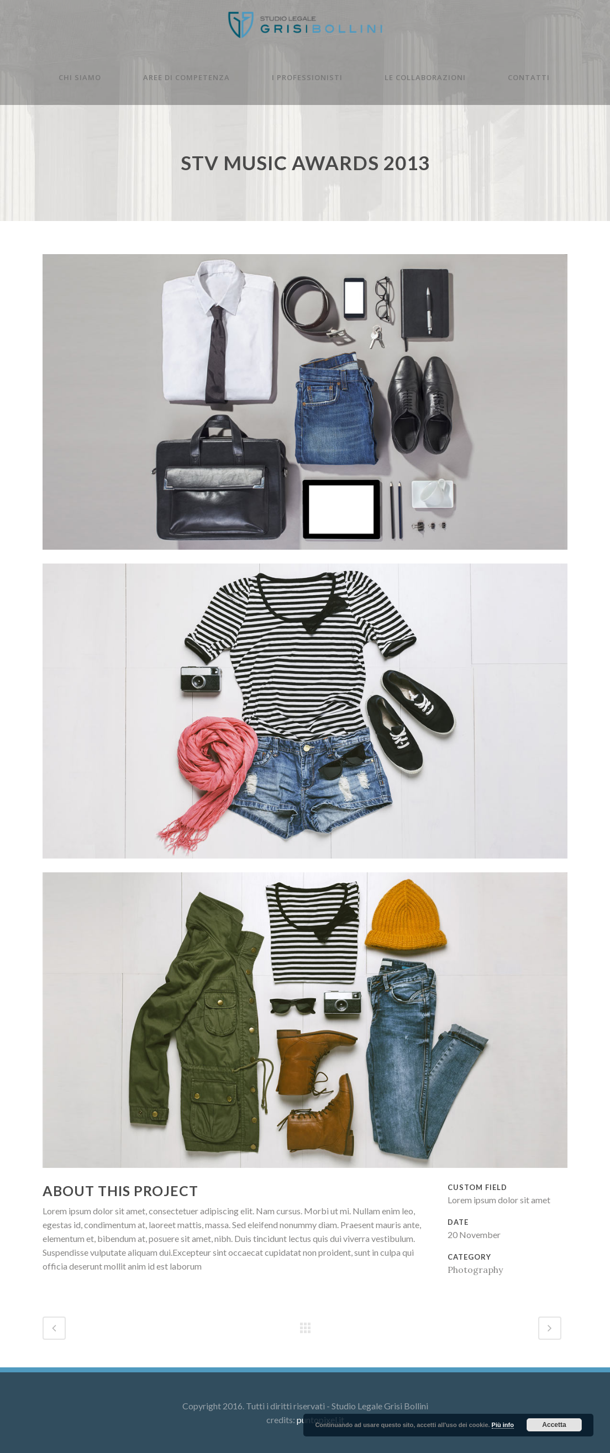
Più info (503, 1425)
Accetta (554, 1425)
